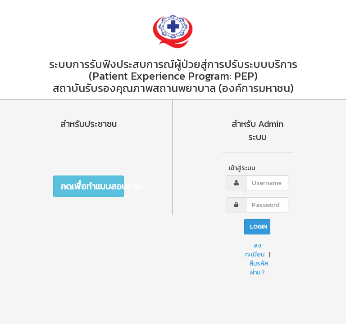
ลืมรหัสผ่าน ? (259, 268)
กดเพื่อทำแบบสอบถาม (92, 186)
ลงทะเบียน (254, 250)
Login (258, 226)
